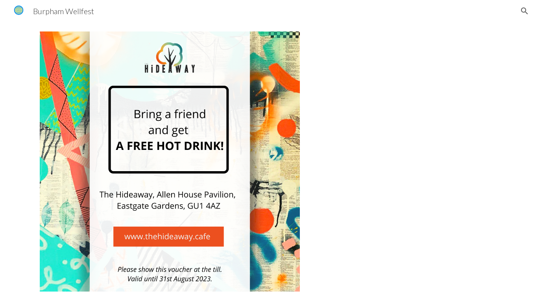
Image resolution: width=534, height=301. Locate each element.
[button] (524, 11)
